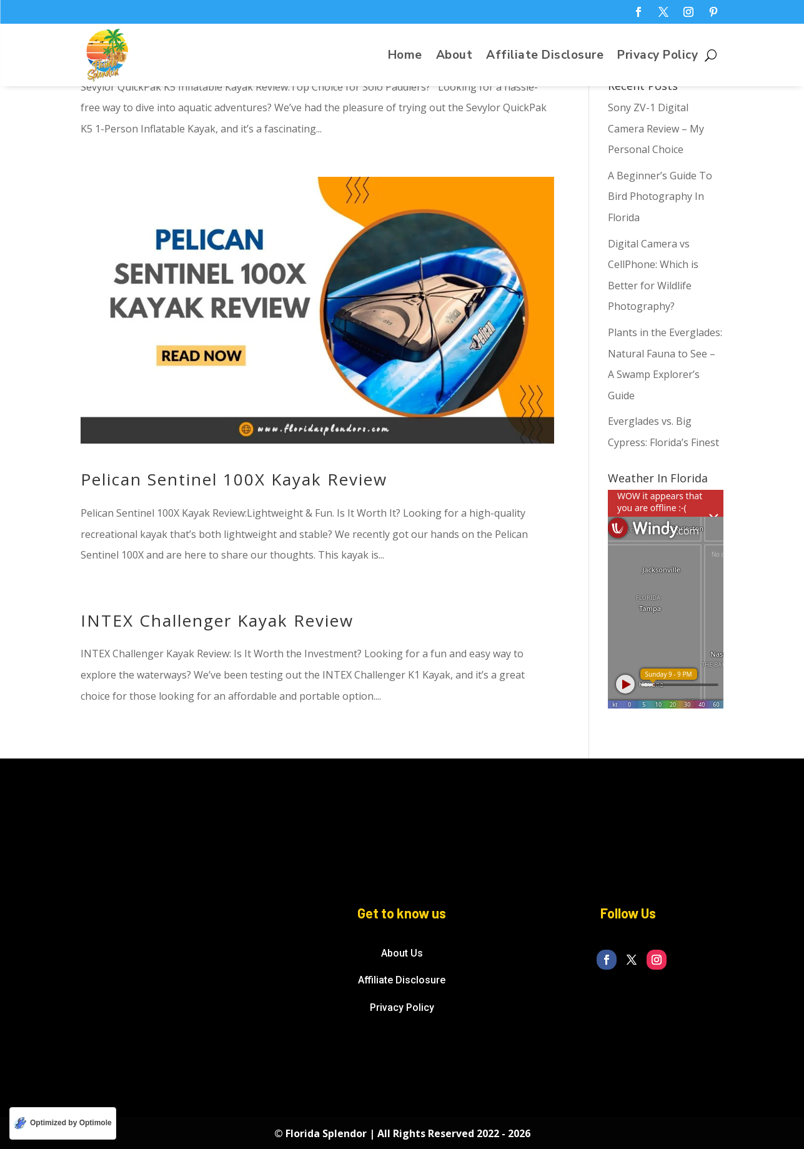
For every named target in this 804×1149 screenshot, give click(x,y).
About (454, 57)
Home (405, 57)
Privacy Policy (657, 57)
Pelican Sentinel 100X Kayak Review (234, 479)
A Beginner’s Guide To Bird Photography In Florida (660, 196)
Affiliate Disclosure (544, 57)
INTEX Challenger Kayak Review (217, 620)
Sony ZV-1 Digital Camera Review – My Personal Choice (656, 128)
